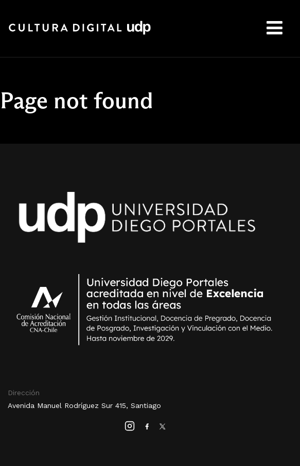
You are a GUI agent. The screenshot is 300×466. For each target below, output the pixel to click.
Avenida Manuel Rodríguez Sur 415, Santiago (84, 405)
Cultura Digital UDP (80, 33)
